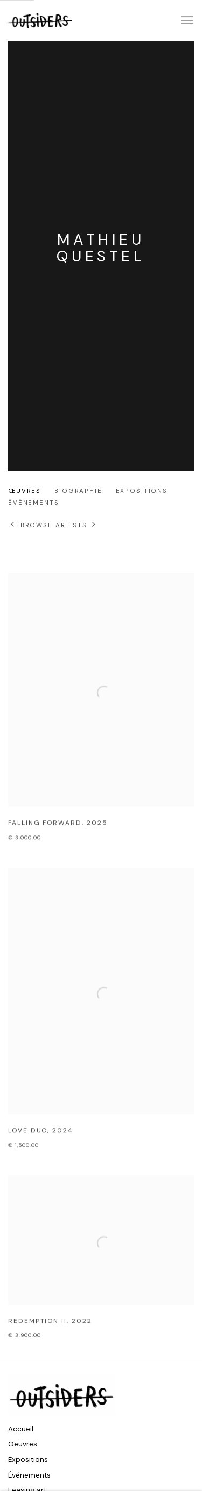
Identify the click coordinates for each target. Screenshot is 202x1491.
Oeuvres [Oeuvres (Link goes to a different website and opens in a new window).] (22, 1444)
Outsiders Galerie (40, 20)
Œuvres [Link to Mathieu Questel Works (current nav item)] (24, 491)
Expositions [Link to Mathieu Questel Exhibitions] (142, 491)
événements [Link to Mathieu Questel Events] (33, 503)
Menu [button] (186, 21)
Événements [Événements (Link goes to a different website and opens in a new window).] (29, 1475)
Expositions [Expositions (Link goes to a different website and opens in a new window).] (28, 1459)
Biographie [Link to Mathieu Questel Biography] (78, 491)
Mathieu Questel (101, 248)
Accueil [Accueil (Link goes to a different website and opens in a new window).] (20, 1429)
